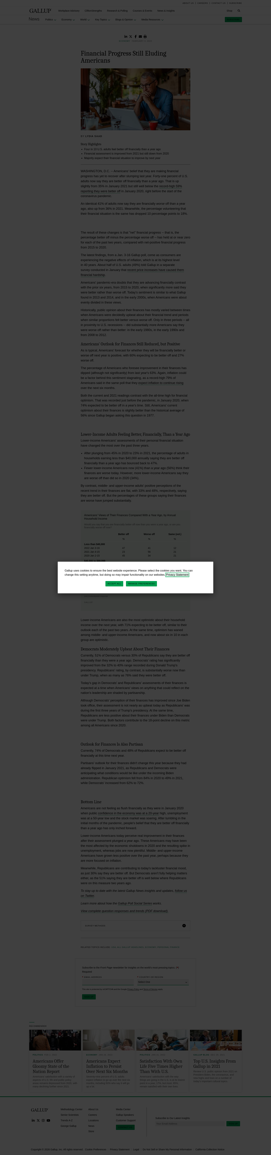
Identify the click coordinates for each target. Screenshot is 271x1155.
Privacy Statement (177, 574)
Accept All (114, 584)
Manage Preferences (141, 584)
